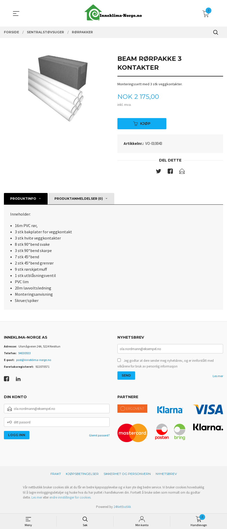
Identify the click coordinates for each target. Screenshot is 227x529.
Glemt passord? (99, 435)
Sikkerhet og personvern (127, 474)
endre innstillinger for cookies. (70, 497)
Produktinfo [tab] (23, 199)
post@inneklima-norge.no (33, 360)
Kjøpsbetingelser (82, 474)
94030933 (24, 353)
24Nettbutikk (122, 507)
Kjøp (141, 123)
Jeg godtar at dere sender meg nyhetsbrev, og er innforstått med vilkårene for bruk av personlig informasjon (165, 363)
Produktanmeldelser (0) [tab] (78, 199)
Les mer (218, 376)
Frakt (56, 474)
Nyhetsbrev (166, 474)
